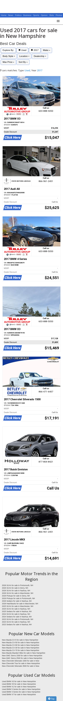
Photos (59, 15)
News (10, 15)
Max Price (8, 62)
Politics (18, 15)
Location (24, 56)
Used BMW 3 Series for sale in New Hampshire (21, 692)
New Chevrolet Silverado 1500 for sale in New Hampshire (20, 661)
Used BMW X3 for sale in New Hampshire (19, 681)
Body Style (9, 56)
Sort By (23, 62)
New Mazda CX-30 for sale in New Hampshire (20, 648)
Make (46, 50)
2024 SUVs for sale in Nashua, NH (16, 614)
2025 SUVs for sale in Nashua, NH (16, 609)
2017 (35, 50)
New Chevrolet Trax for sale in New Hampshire (21, 663)
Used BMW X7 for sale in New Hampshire (19, 694)
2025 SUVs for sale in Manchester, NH (17, 606)
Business (27, 15)
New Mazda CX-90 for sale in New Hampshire (20, 645)
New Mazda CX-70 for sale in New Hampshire (20, 650)
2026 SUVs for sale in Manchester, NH (17, 593)
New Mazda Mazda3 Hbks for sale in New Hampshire (23, 653)
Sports (36, 15)
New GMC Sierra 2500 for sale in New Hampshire (22, 658)
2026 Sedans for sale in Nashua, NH (17, 601)
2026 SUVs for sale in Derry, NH (15, 588)
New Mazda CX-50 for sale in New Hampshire (20, 642)
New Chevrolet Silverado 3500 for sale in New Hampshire (20, 666)
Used (22, 50)
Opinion (44, 15)
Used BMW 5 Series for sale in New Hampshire (21, 689)
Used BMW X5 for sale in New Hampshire (19, 684)
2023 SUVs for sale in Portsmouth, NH (17, 619)
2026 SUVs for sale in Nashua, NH (16, 591)
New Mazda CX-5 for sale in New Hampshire (20, 640)
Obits (51, 15)
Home (3, 15)
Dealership (40, 56)
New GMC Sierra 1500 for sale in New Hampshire (22, 656)
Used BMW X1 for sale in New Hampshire (19, 687)
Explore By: (8, 50)
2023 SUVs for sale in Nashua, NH (16, 622)
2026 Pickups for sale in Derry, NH (16, 596)
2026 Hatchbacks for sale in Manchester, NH (20, 604)
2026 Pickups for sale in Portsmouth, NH (18, 598)
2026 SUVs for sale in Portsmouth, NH (17, 585)
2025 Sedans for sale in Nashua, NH (17, 611)
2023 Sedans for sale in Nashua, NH (17, 624)
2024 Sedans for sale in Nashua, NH (17, 617)
